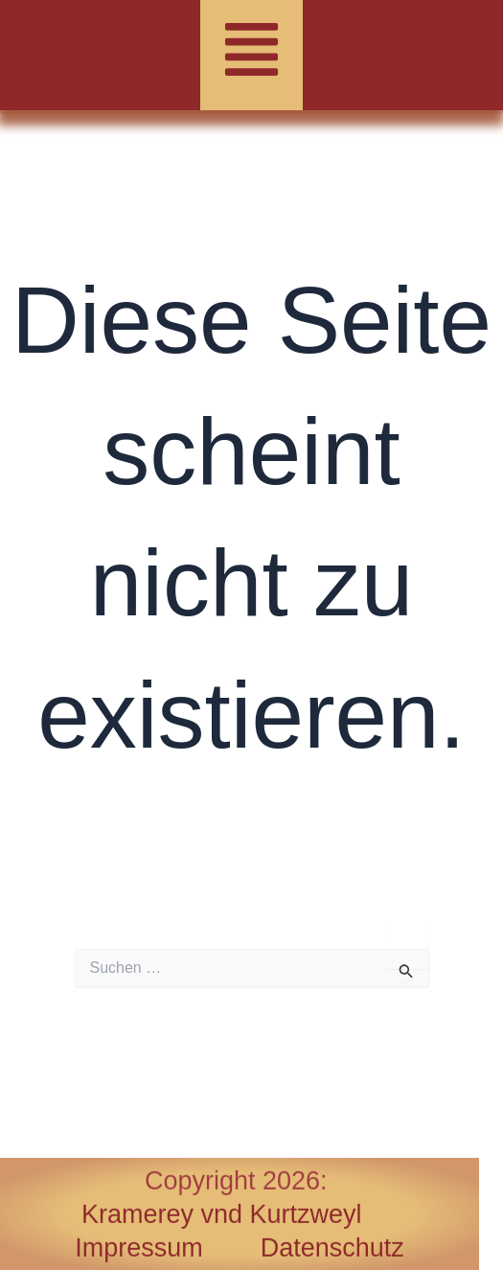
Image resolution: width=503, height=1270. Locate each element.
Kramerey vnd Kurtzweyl (221, 1214)
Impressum (168, 1248)
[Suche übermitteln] (406, 970)
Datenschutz (332, 1248)
